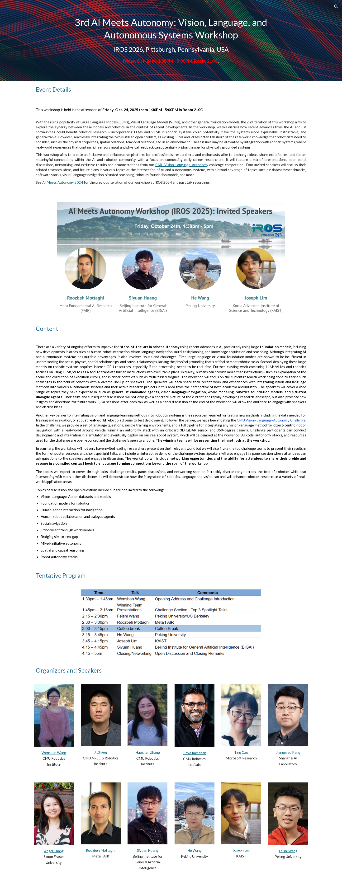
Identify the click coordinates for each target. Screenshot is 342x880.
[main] (171, 40)
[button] (336, 6)
